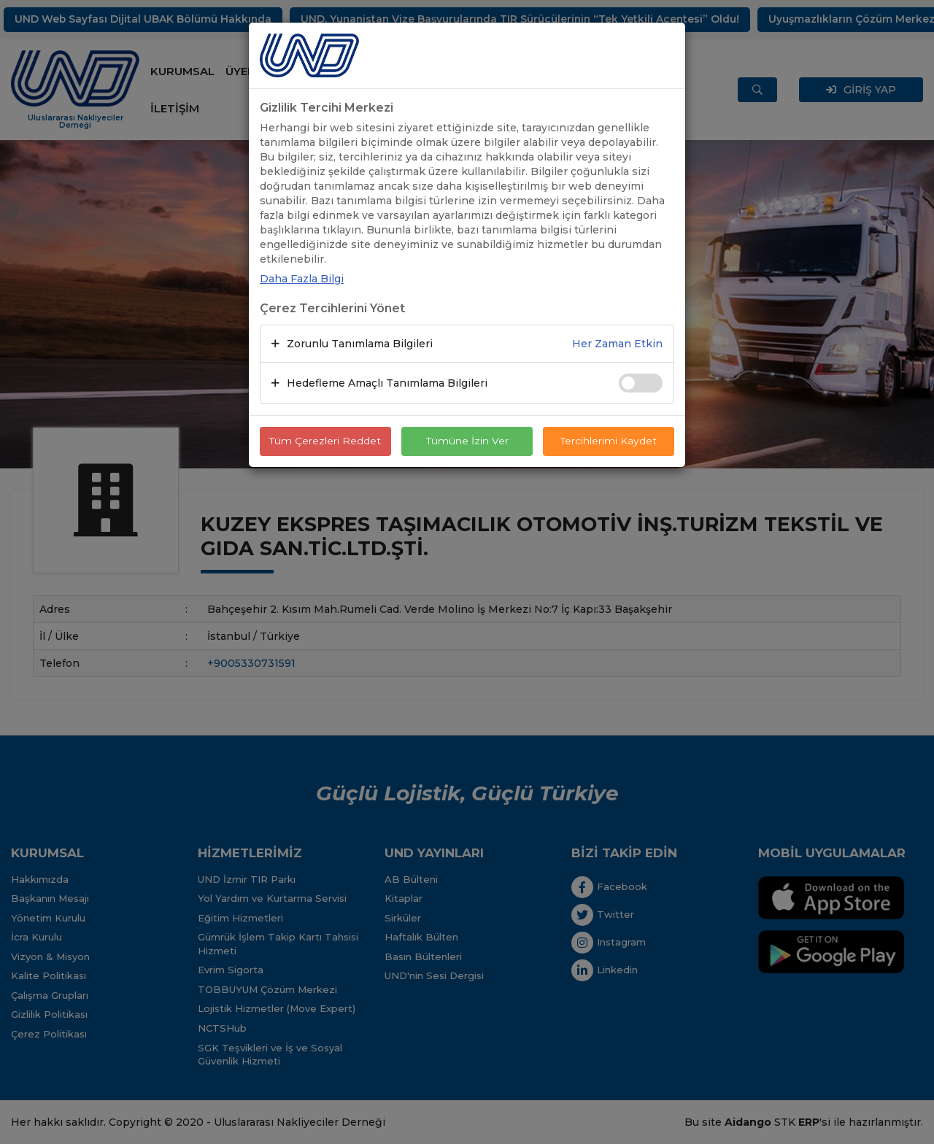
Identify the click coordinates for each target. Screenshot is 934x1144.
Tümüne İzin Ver (467, 441)
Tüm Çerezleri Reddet (325, 441)
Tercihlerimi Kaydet (608, 441)
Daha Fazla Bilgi (302, 278)
